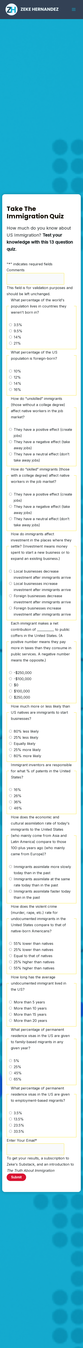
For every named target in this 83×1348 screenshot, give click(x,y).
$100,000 (22, 691)
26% (17, 796)
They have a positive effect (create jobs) (43, 432)
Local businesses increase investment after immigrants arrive (42, 586)
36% (17, 802)
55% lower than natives (33, 943)
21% (17, 343)
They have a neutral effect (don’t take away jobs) (41, 457)
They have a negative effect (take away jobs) (42, 445)
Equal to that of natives (33, 956)
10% (17, 371)
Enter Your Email (22, 1140)
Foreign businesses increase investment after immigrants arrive (42, 611)
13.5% (19, 1119)
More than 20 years (30, 1020)
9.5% (18, 331)
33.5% (19, 1131)
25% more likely (27, 750)
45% (18, 1073)
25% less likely (26, 737)
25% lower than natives (33, 949)
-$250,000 (23, 672)
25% (17, 1067)
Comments (16, 270)
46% (18, 808)
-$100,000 (22, 679)
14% (17, 337)
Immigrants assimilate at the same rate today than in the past (42, 882)
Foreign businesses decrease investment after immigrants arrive (42, 599)
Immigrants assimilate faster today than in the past (42, 894)
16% (17, 389)
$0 (16, 685)
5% (16, 1061)
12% (17, 377)
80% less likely (26, 731)
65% (17, 1079)
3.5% (18, 325)
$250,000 (22, 697)
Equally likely (24, 743)
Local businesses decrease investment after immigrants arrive (42, 574)
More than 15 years (30, 1014)
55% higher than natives (34, 968)
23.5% (19, 1125)
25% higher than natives (34, 962)
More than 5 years (29, 1002)
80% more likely (27, 756)
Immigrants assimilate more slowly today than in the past (42, 870)
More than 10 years (30, 1008)
